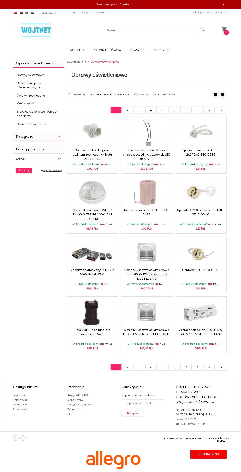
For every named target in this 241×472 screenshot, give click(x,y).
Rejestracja (20, 400)
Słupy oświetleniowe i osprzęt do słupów (37, 114)
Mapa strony (75, 400)
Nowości (137, 50)
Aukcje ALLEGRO (77, 395)
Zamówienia (21, 409)
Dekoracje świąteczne (32, 124)
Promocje (162, 50)
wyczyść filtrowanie (51, 170)
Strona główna (107, 50)
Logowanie (20, 395)
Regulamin (74, 409)
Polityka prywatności (80, 404)
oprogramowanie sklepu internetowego (207, 437)
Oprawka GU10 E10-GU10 (200, 270)
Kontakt (77, 50)
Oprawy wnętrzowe (30, 75)
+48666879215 (187, 419)
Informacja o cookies (171, 437)
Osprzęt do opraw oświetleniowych (29, 85)
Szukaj (24, 170)
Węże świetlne (27, 103)
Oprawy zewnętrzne (31, 95)
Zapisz (132, 413)
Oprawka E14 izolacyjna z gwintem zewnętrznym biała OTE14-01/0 (92, 154)
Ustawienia (20, 404)
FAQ (70, 414)
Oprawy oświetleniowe (36, 63)
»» (221, 110)
